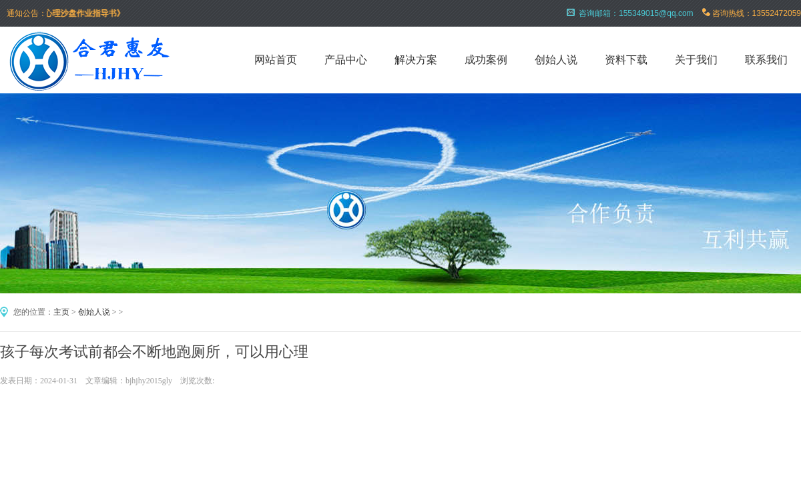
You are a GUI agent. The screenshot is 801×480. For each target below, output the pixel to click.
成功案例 (486, 59)
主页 (61, 312)
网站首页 (275, 59)
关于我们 (696, 59)
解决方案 (415, 59)
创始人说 (556, 59)
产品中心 (345, 59)
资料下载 (626, 59)
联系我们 (766, 59)
